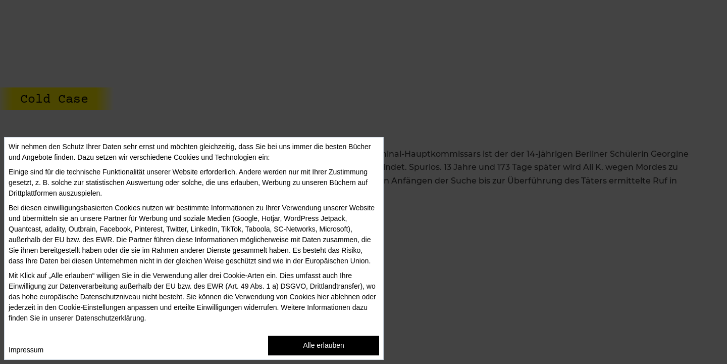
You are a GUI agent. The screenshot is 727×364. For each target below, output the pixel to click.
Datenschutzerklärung (109, 318)
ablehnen (345, 297)
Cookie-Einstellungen (92, 307)
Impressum (26, 350)
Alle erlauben (323, 345)
